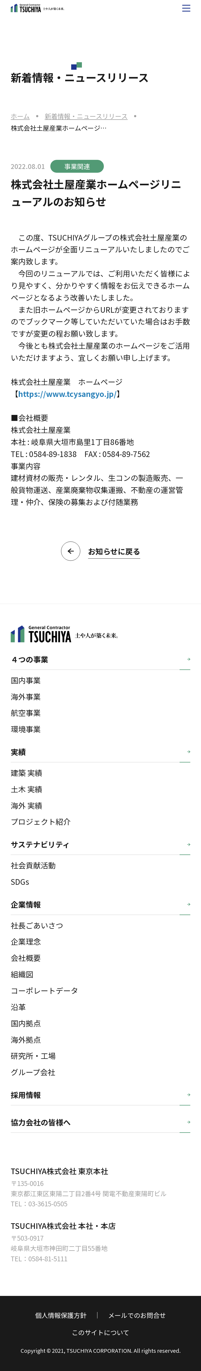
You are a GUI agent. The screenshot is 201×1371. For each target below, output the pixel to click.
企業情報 (26, 904)
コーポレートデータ (44, 990)
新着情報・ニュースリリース (86, 116)
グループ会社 (33, 1071)
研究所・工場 (33, 1055)
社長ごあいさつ (37, 925)
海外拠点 (26, 1039)
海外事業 (26, 696)
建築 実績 (26, 772)
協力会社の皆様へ (41, 1121)
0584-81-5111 (47, 1258)
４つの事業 (29, 659)
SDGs (20, 881)
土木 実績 (26, 788)
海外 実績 (26, 805)
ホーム (20, 116)
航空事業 (26, 712)
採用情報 (26, 1094)
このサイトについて (100, 1332)
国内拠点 (26, 1023)
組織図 (22, 973)
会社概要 (26, 957)
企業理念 (26, 941)
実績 (18, 751)
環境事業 (26, 728)
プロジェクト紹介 (41, 821)
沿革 (18, 1006)
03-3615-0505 (47, 1203)
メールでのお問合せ (137, 1315)
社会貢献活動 (33, 865)
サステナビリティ (40, 844)
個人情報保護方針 (60, 1315)
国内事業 (26, 680)
